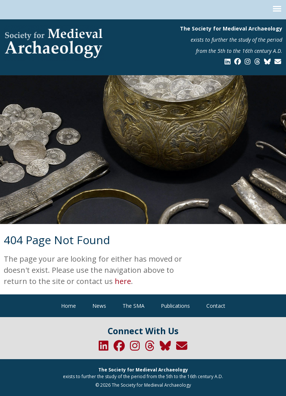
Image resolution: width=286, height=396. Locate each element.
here (123, 281)
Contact (215, 305)
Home (68, 305)
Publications (175, 305)
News (99, 305)
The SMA (133, 305)
